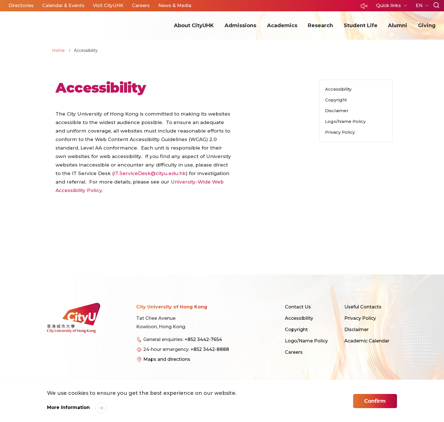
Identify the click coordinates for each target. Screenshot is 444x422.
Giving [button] (427, 25)
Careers (294, 352)
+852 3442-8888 (210, 349)
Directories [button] (21, 5)
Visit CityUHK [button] (108, 5)
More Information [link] (69, 407)
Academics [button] (282, 25)
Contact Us (298, 307)
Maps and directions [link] (166, 359)
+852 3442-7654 (203, 339)
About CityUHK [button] (194, 25)
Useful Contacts (362, 307)
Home (58, 50)
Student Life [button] (360, 25)
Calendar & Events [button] (63, 5)
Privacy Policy (360, 318)
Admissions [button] (240, 25)
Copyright (296, 329)
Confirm (375, 401)
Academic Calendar (366, 341)
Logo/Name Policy (306, 341)
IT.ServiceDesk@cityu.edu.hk (150, 173)
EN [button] (420, 5)
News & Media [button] (174, 5)
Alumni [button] (397, 25)
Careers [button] (141, 5)
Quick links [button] (389, 5)
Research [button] (320, 25)
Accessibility (299, 318)
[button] (364, 7)
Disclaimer (356, 329)
